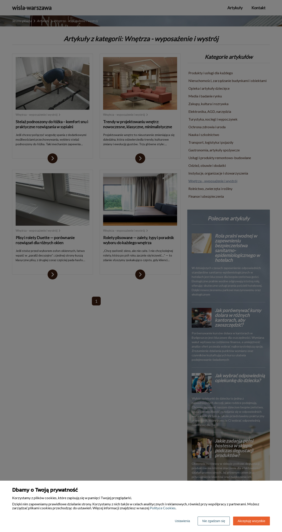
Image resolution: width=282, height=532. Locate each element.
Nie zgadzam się (213, 521)
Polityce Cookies (163, 508)
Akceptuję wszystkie (251, 521)
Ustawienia (182, 521)
